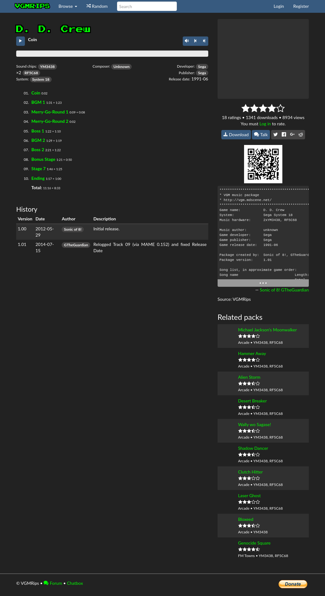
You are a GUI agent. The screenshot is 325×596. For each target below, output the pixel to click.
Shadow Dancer (253, 448)
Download (236, 134)
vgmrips (32, 6)
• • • (263, 283)
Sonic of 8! (72, 229)
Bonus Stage (43, 159)
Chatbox (75, 583)
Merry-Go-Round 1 (49, 111)
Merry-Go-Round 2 (49, 121)
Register (301, 6)
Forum (53, 583)
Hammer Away (252, 353)
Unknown (121, 66)
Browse (68, 6)
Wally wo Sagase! (254, 424)
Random (97, 6)
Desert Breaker (252, 400)
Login (279, 6)
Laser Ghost (249, 495)
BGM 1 (38, 102)
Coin (35, 92)
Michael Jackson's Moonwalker (267, 329)
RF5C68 (31, 72)
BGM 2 (38, 140)
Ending (38, 178)
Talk (261, 134)
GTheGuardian (76, 245)
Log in (265, 123)
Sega (202, 66)
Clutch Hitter (250, 471)
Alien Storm (249, 377)
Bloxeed (245, 519)
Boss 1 (37, 130)
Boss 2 (37, 149)
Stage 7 (38, 168)
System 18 (40, 79)
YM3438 (47, 66)
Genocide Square (254, 543)
